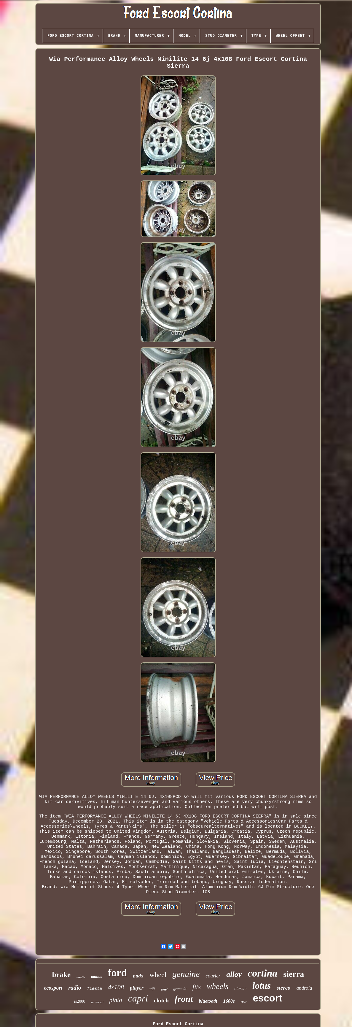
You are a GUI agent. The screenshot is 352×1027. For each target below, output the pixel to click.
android (304, 988)
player (137, 988)
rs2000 (79, 1001)
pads (138, 976)
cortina (262, 973)
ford (117, 973)
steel (164, 989)
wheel (157, 975)
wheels (218, 986)
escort (267, 998)
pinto (115, 1000)
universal (97, 1002)
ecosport (53, 988)
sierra (293, 974)
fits (196, 987)
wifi (152, 989)
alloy (234, 974)
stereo (283, 988)
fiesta (94, 988)
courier (213, 976)
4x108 (116, 987)
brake (61, 975)
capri (138, 998)
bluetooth (208, 1001)
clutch (161, 1000)
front (184, 999)
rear (244, 1001)
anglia (81, 977)
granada (180, 988)
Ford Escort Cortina (178, 1024)
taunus (96, 976)
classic (240, 988)
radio (74, 987)
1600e (229, 1001)
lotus (261, 985)
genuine (186, 974)
